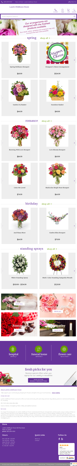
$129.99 (57, 284)
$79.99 (57, 239)
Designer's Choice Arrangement (57, 67)
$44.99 (19, 111)
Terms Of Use (41, 464)
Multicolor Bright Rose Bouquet (57, 188)
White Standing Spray (19, 278)
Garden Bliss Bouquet (57, 233)
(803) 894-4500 (8, 2)
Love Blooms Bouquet (57, 150)
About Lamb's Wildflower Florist (11, 390)
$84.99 (19, 156)
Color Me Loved (19, 188)
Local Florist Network (61, 464)
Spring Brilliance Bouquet (19, 67)
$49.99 (57, 111)
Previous (2, 60)
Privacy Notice (50, 464)
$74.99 (19, 194)
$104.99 (57, 73)
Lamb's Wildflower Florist (19, 7)
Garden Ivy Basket (19, 105)
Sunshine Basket (57, 105)
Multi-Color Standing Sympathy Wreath (57, 278)
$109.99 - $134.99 (19, 284)
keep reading (56, 393)
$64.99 (57, 194)
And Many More (20, 233)
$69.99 (19, 73)
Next (74, 60)
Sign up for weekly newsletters (38, 380)
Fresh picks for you (38, 372)
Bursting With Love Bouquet (19, 150)
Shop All (44, 38)
